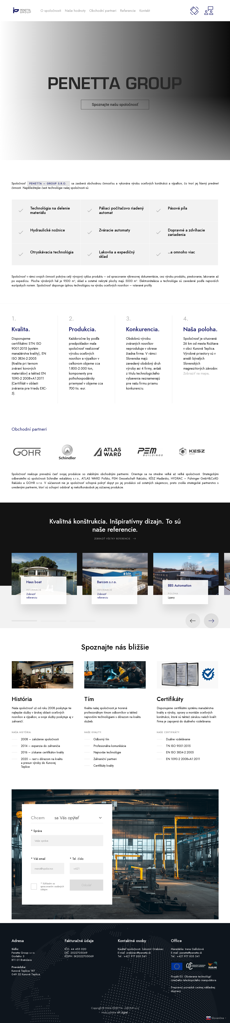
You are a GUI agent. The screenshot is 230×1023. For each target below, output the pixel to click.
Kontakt (144, 10)
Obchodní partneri (102, 10)
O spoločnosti (50, 10)
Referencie (128, 10)
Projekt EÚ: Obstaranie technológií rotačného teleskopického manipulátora (193, 978)
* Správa (36, 831)
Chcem (38, 818)
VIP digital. (122, 1012)
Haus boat (34, 582)
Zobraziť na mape (195, 373)
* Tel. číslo (77, 859)
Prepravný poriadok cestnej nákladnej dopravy (193, 989)
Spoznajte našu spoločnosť (115, 104)
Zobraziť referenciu (31, 596)
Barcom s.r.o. (107, 582)
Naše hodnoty (75, 10)
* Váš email (38, 859)
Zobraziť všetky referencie (112, 538)
